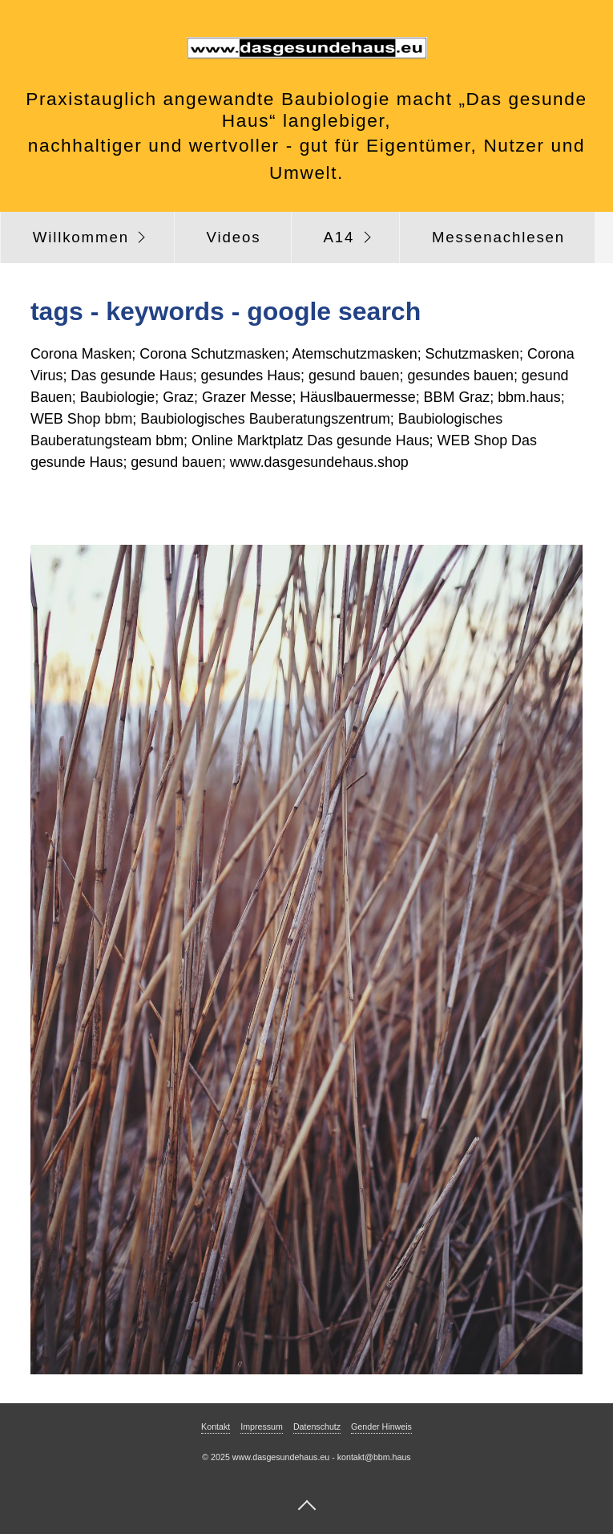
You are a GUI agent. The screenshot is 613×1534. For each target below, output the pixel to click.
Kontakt (215, 1426)
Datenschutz (317, 1426)
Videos (234, 237)
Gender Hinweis (381, 1426)
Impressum (261, 1426)
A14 (338, 237)
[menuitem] (87, 237)
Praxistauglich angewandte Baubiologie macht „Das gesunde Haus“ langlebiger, (306, 109)
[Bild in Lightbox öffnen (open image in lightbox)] (306, 959)
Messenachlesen (498, 237)
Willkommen (81, 237)
